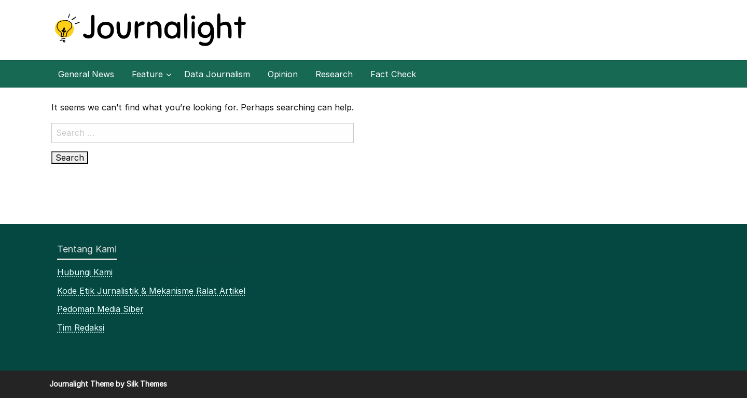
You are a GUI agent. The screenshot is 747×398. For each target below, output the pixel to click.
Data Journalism (217, 74)
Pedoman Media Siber (100, 309)
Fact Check (393, 74)
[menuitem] (86, 74)
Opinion (283, 74)
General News (86, 74)
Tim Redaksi (80, 327)
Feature (147, 74)
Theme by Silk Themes (128, 383)
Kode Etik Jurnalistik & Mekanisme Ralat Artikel (151, 291)
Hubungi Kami (85, 272)
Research (334, 74)
